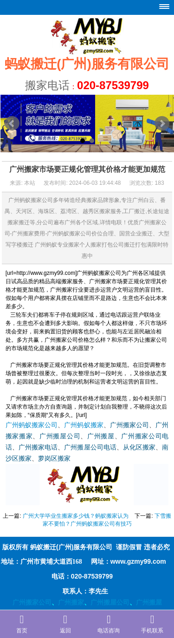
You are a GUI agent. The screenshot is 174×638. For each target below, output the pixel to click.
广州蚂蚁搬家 (83, 425)
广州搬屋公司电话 (90, 447)
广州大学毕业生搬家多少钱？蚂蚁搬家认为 (76, 516)
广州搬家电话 (38, 447)
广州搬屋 (101, 436)
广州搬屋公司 (59, 436)
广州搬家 (71, 602)
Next (162, 123)
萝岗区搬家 (54, 458)
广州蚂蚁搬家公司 (32, 425)
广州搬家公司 (129, 425)
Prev (12, 123)
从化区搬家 (139, 447)
